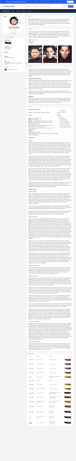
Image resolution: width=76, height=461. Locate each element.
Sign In (64, 6)
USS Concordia (6, 11)
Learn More (70, 1)
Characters (18, 10)
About (12, 10)
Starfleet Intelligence (64, 121)
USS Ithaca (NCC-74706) (64, 124)
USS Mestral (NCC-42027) (65, 122)
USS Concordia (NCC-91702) (65, 127)
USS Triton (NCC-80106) (64, 125)
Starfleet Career (62, 118)
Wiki (48, 6)
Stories (29, 10)
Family (58, 114)
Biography (59, 115)
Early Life (60, 116)
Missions (24, 10)
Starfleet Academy (63, 119)
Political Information (61, 112)
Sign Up (70, 6)
